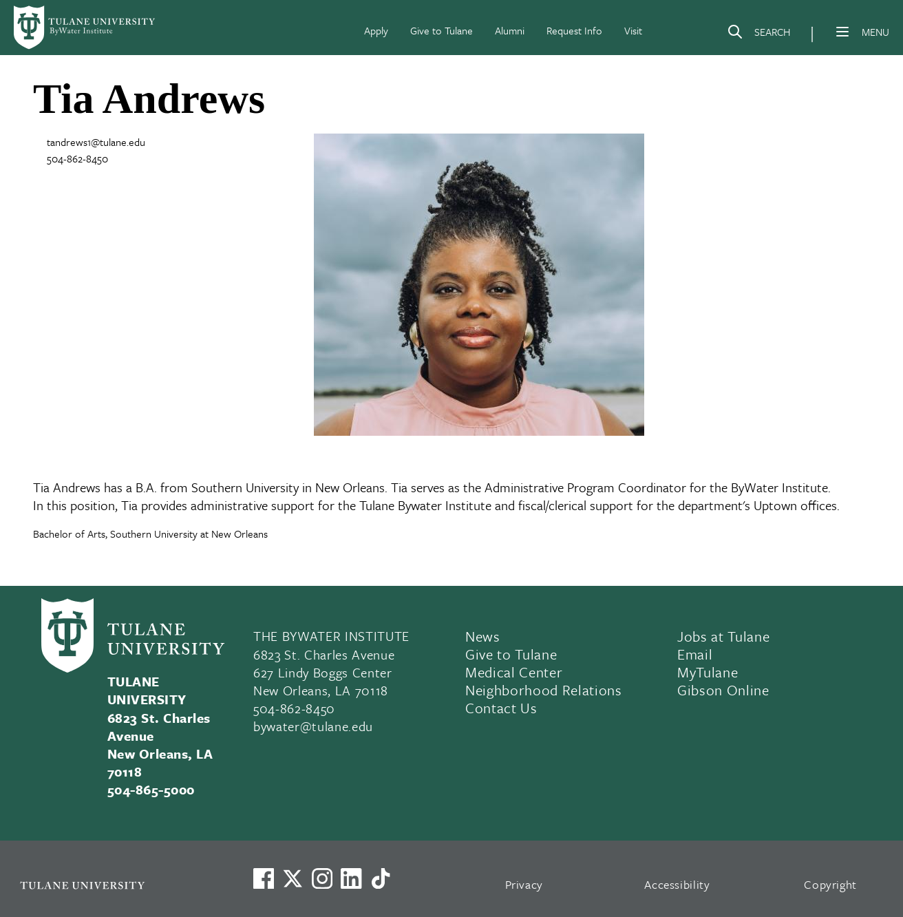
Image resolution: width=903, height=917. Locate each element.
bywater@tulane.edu (313, 726)
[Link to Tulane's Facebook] (322, 878)
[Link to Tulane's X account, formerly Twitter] (292, 878)
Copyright (830, 884)
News (482, 636)
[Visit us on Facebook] (263, 878)
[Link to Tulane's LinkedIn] (351, 878)
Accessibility (677, 884)
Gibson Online (723, 689)
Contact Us (501, 707)
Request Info (574, 30)
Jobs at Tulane (723, 636)
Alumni (509, 30)
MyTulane (707, 672)
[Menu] (842, 31)
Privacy (524, 884)
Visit (633, 30)
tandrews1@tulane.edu (96, 141)
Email (694, 654)
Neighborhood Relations (543, 689)
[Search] (758, 34)
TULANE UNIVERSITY (147, 690)
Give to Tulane (441, 30)
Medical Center (513, 672)
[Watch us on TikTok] (380, 878)
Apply (376, 30)
